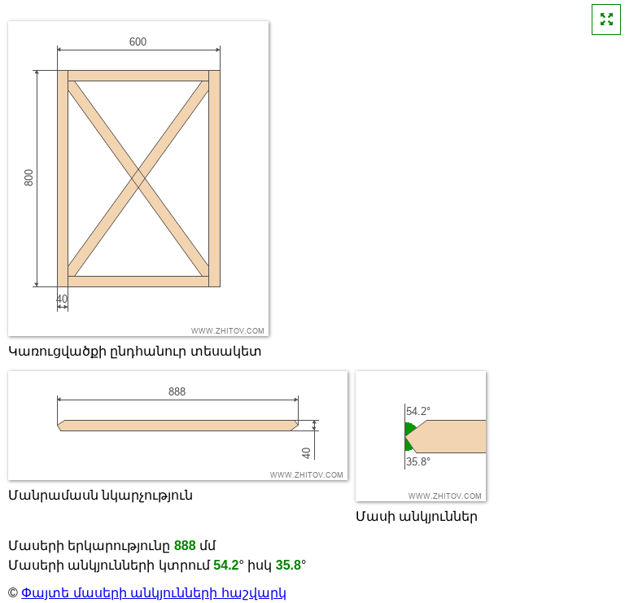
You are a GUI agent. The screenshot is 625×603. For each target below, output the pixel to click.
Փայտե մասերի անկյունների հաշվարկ (153, 593)
